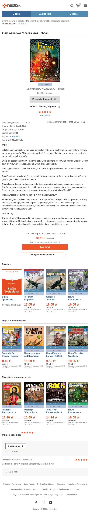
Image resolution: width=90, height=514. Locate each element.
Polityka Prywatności (45, 484)
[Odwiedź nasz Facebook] (36, 502)
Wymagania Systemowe (21, 489)
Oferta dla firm (71, 495)
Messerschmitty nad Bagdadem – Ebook (32, 356)
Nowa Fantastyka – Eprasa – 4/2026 (76, 299)
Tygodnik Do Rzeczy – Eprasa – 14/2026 (10, 356)
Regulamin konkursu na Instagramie (27, 495)
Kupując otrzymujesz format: (60, 122)
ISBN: (5, 140)
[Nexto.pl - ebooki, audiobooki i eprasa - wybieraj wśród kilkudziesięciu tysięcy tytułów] (12, 5)
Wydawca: (7, 136)
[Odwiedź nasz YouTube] (51, 502)
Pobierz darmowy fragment (43, 106)
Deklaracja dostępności (53, 495)
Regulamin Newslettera (77, 484)
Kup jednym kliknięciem (42, 255)
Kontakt (44, 489)
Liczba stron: (8, 133)
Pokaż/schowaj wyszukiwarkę (72, 6)
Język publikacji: (10, 129)
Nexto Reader (29, 484)
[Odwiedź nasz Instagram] (43, 502)
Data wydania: (9, 126)
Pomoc (36, 489)
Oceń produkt (45, 113)
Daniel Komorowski (44, 93)
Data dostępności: (10, 123)
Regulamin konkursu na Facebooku (64, 489)
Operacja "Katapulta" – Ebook (30, 412)
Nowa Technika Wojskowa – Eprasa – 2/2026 (76, 356)
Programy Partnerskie (12, 484)
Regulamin (61, 484)
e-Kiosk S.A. (52, 509)
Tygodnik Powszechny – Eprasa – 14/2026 (10, 412)
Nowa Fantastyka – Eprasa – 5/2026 (76, 412)
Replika (16, 136)
